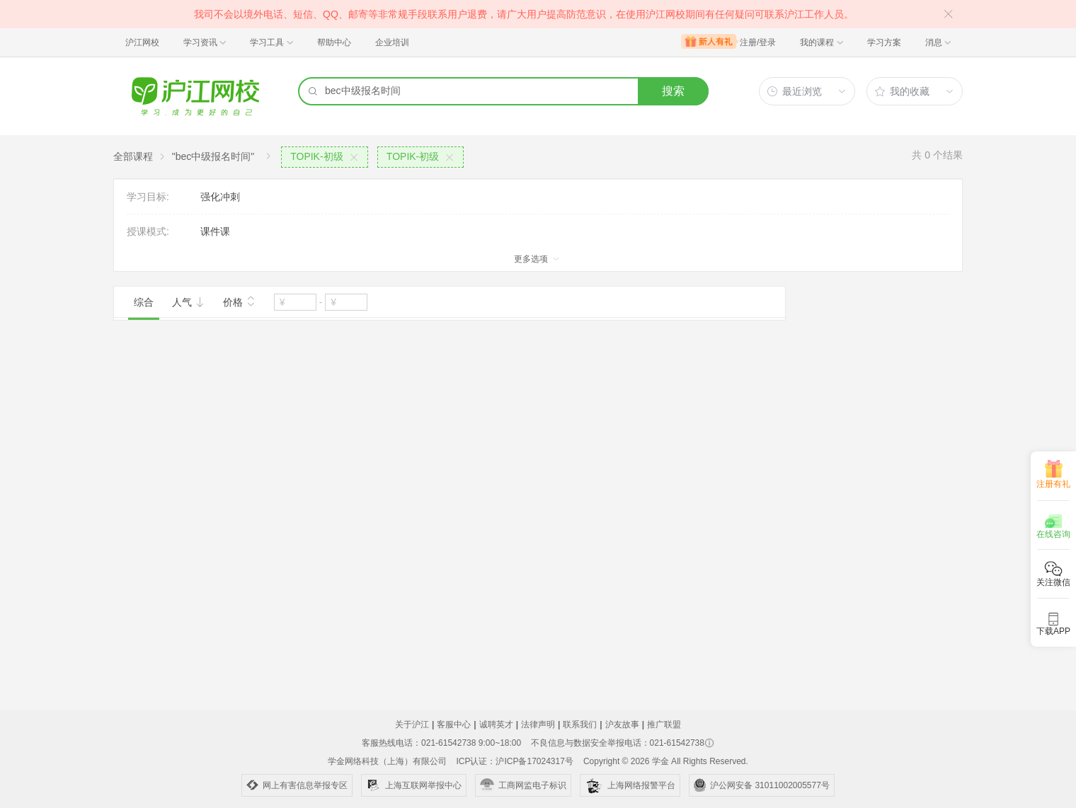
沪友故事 (622, 724)
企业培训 (392, 42)
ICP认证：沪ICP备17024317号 (514, 761)
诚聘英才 (496, 724)
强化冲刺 (220, 196)
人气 (188, 302)
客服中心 (454, 724)
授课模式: (148, 231)
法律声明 (538, 724)
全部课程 (133, 156)
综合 (144, 302)
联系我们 (580, 724)
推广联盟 (664, 724)
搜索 (673, 91)
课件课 (215, 231)
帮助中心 (334, 42)
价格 (239, 301)
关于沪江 (412, 724)
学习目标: (148, 196)
